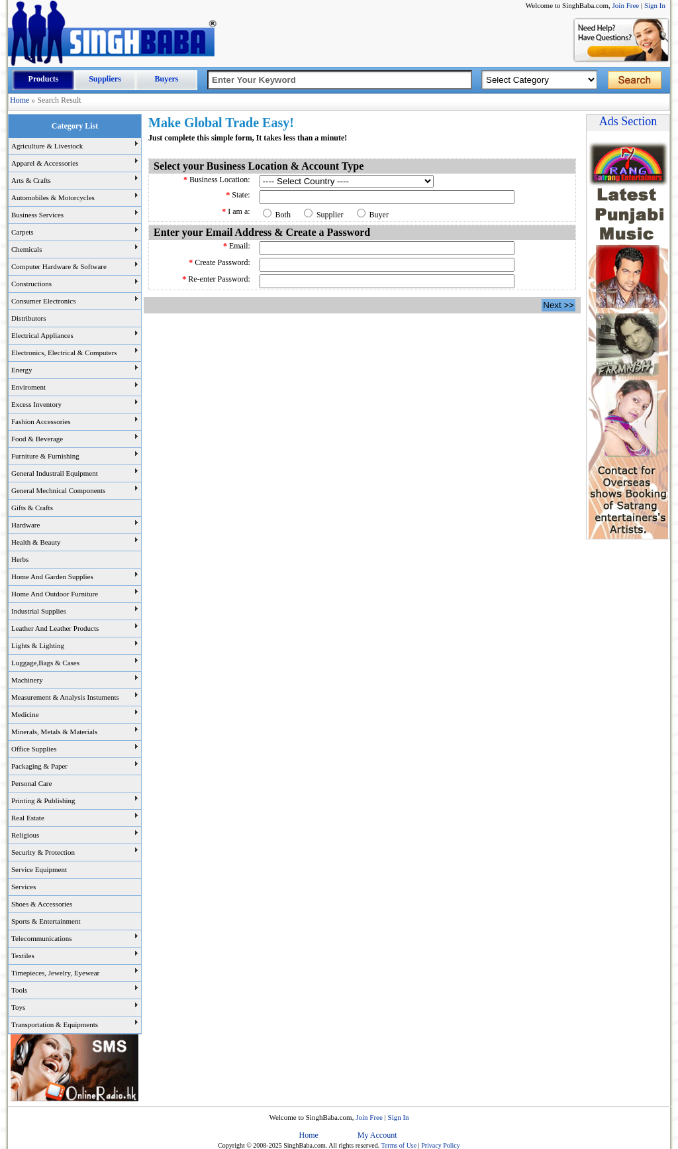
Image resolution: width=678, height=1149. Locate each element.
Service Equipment (39, 869)
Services (23, 887)
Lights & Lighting (37, 645)
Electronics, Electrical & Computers (64, 352)
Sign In (654, 5)
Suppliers (105, 78)
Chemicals (26, 249)
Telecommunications (41, 938)
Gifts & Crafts (32, 508)
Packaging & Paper (39, 766)
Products (43, 78)
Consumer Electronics (43, 301)
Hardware (25, 525)
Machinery (27, 680)
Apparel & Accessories (44, 163)
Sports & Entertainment (45, 921)
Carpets (22, 232)
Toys (18, 1007)
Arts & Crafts (31, 180)
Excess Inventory (36, 404)
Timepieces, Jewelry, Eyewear (55, 973)
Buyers (167, 78)
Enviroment (28, 387)
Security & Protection (43, 852)
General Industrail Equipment (54, 473)
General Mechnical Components (58, 490)
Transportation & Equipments (54, 1024)
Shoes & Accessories (41, 904)
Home (19, 100)
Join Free (626, 5)
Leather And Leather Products (55, 628)
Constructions (31, 284)
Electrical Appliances (42, 335)
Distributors (28, 318)
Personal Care (31, 783)
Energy (21, 370)
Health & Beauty (36, 542)
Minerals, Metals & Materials (54, 732)
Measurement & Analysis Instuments (65, 697)
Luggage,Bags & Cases (45, 663)
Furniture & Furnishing (45, 456)
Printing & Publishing (43, 800)
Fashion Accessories (41, 421)
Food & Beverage (37, 439)
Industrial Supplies (38, 611)
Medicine (25, 714)
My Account (377, 1135)
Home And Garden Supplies (52, 576)
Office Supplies (34, 749)
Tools (19, 990)
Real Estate (27, 818)
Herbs (19, 559)
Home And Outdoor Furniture (54, 594)
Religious (25, 835)
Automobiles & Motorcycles (53, 197)
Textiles (22, 955)
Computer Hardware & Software (59, 266)
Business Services (37, 215)
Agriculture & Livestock (47, 146)
